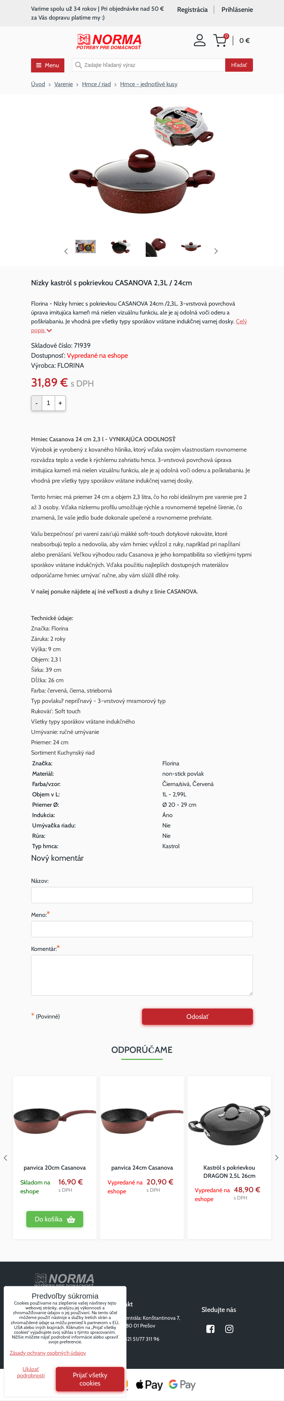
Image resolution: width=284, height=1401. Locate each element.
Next (218, 251)
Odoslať (197, 1017)
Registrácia (192, 10)
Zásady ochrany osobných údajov (48, 1353)
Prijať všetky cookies (90, 1379)
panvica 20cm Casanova (55, 1167)
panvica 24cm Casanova (142, 1167)
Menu (47, 65)
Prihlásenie (237, 10)
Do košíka (48, 1219)
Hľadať (239, 65)
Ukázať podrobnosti (31, 1372)
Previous (66, 251)
